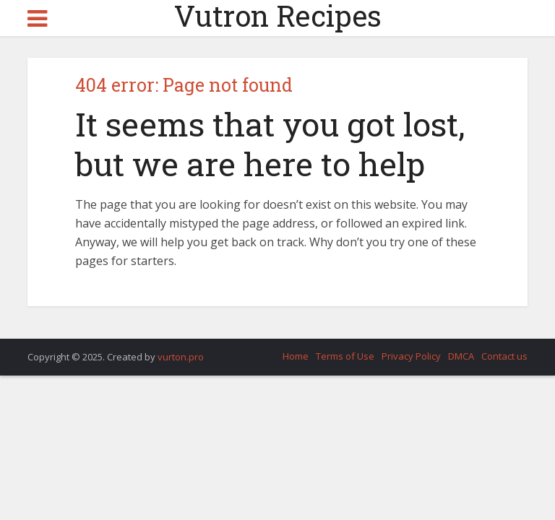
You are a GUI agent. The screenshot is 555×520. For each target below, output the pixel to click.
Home (296, 356)
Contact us (504, 356)
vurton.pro (181, 356)
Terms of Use (345, 356)
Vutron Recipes (278, 16)
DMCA (461, 356)
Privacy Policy (411, 356)
